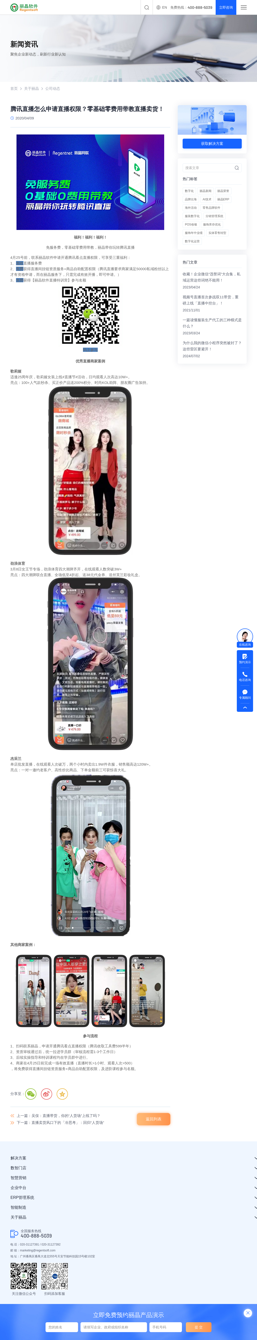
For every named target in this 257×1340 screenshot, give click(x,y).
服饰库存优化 (212, 224)
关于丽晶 (31, 88)
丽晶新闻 (205, 191)
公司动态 (52, 88)
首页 (14, 88)
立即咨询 (226, 7)
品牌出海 (191, 199)
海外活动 (191, 207)
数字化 (189, 191)
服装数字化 (192, 216)
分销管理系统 (214, 216)
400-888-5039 (36, 1235)
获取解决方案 (212, 143)
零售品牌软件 (211, 207)
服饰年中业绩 (194, 233)
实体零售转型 (217, 233)
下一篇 (60, 1122)
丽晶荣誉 (223, 191)
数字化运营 (192, 241)
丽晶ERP (223, 199)
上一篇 (58, 1116)
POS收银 (191, 224)
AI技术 (207, 199)
